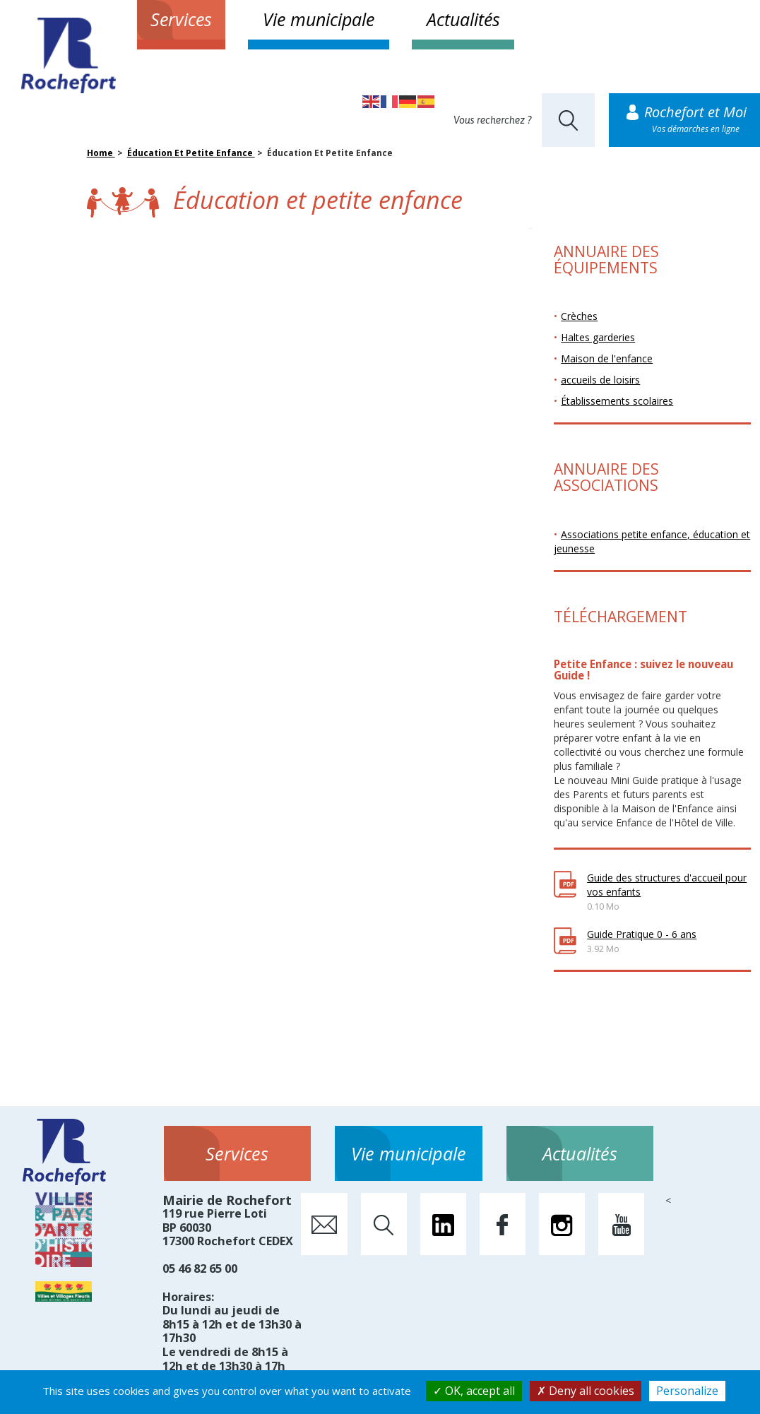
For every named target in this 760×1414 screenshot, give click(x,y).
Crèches (579, 316)
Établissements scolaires (617, 401)
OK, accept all (474, 1390)
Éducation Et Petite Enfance (191, 153)
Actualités (463, 19)
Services (181, 19)
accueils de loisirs (600, 379)
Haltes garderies (598, 337)
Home (101, 153)
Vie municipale (318, 19)
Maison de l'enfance (607, 358)
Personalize (687, 1390)
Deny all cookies (585, 1390)
